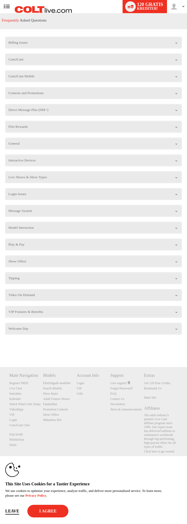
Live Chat (15, 388)
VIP (11, 414)
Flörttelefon (16, 439)
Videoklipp (16, 409)
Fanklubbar (50, 404)
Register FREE (18, 383)
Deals (13, 445)
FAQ (113, 393)
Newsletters (117, 404)
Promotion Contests (55, 409)
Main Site (150, 397)
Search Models (52, 388)
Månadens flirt (52, 420)
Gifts (80, 393)
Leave (12, 511)
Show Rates (50, 393)
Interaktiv (15, 393)
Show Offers (51, 414)
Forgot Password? (121, 388)
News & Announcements (126, 409)
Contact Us (117, 399)
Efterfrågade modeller (57, 383)
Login (13, 420)
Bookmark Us (152, 388)
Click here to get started (159, 451)
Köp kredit (16, 434)
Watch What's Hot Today (25, 404)
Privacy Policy (35, 495)
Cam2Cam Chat (19, 425)
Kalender (15, 399)
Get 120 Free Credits (157, 383)
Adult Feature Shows (56, 399)
